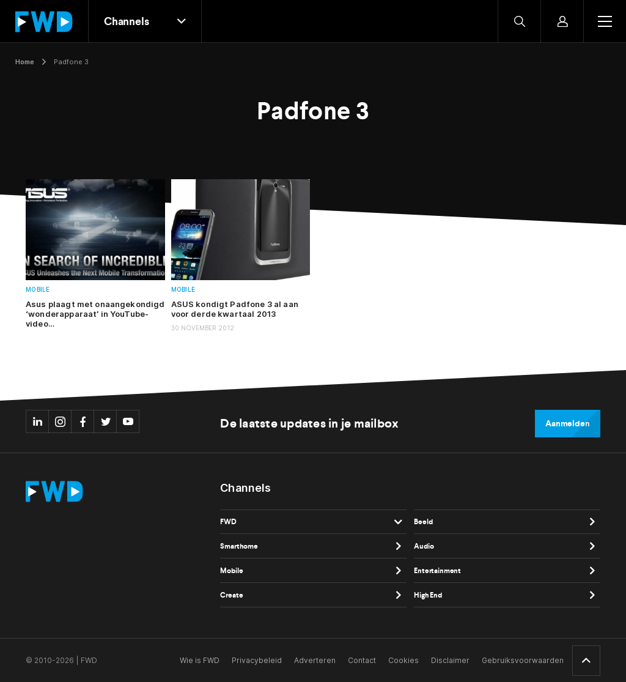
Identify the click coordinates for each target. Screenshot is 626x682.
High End (428, 595)
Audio (423, 546)
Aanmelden (567, 423)
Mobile (38, 289)
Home (24, 61)
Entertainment (437, 571)
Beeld (423, 522)
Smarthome (239, 546)
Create (231, 595)
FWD (228, 522)
